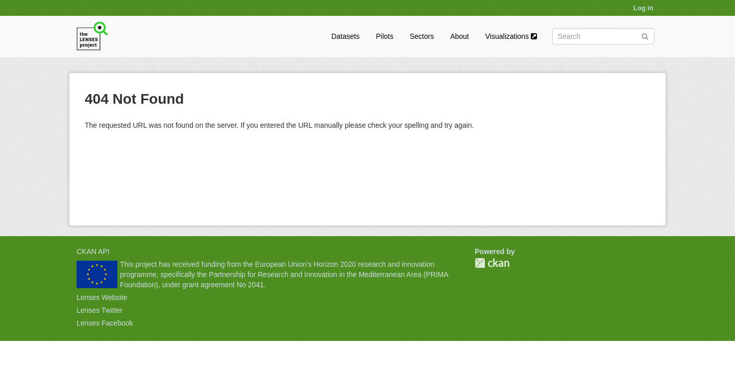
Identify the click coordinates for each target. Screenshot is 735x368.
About (459, 36)
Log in (643, 8)
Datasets (345, 36)
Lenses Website (102, 297)
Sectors (422, 36)
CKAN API (93, 251)
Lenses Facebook (105, 323)
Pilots (384, 36)
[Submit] (645, 35)
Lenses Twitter (99, 310)
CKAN (492, 263)
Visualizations (511, 36)
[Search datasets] (603, 36)
